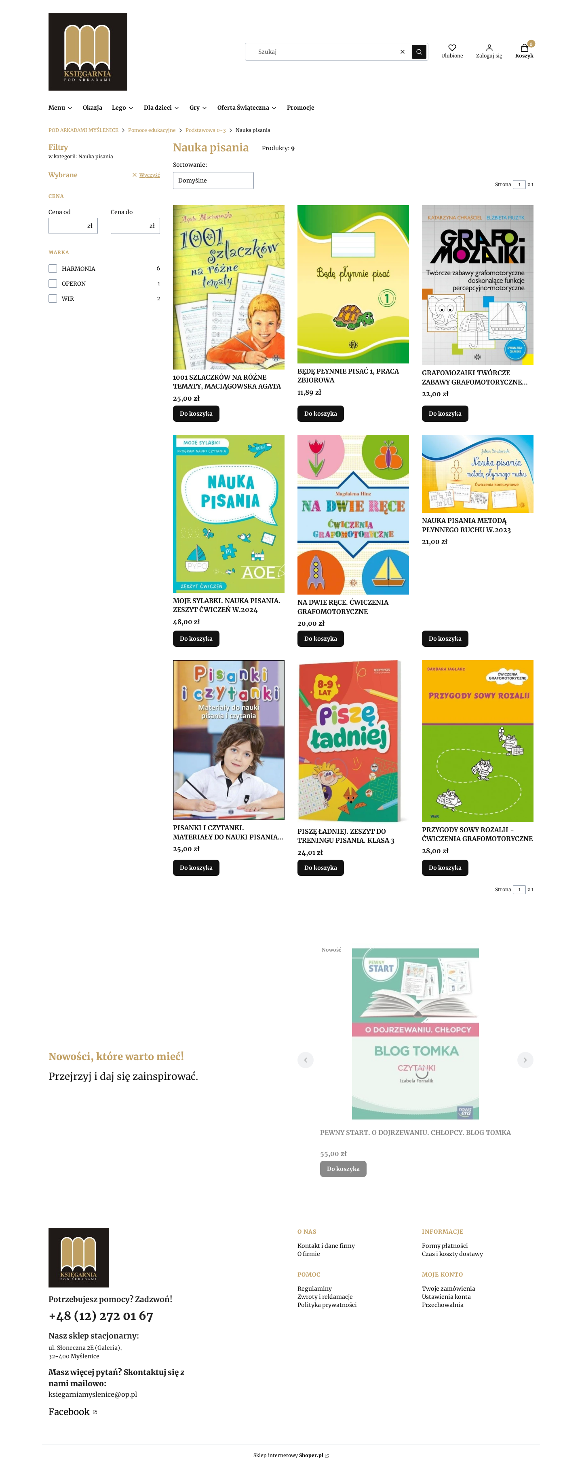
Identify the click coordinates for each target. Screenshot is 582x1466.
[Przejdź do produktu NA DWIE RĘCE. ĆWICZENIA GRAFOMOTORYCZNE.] (353, 515)
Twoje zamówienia (448, 1288)
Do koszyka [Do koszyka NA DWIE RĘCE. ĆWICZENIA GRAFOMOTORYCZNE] (320, 639)
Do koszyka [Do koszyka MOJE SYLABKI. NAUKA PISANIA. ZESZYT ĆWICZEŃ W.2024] (196, 639)
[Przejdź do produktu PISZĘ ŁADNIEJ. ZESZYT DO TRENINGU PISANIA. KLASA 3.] (353, 742)
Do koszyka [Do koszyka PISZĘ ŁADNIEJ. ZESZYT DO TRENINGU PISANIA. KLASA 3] (320, 867)
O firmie (308, 1254)
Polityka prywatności (327, 1305)
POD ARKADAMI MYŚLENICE (83, 130)
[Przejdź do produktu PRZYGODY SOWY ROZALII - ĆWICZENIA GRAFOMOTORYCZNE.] (478, 741)
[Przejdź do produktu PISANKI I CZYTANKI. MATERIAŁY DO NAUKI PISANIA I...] (229, 740)
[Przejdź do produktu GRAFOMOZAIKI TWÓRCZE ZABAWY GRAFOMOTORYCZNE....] (478, 285)
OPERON (74, 283)
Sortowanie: (190, 164)
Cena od (59, 212)
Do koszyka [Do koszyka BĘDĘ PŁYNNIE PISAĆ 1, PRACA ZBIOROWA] (320, 413)
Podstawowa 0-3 (206, 130)
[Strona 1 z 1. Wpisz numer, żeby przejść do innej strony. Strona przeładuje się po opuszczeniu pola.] (519, 184)
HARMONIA (78, 268)
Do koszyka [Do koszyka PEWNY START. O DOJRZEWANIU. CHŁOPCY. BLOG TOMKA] (343, 1169)
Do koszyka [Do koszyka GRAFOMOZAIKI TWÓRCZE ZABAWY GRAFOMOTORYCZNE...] (445, 413)
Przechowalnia (443, 1305)
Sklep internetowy (288, 1455)
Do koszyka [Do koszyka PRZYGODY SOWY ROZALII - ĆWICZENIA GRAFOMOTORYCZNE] (445, 867)
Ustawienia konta (446, 1296)
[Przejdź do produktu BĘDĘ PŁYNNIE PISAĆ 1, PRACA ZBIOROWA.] (353, 284)
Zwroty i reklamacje (325, 1296)
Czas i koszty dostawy (452, 1254)
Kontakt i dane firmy (326, 1245)
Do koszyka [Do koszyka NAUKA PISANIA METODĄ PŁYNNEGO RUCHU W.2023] (445, 639)
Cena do (122, 212)
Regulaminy (314, 1288)
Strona (503, 184)
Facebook (69, 1411)
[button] (419, 52)
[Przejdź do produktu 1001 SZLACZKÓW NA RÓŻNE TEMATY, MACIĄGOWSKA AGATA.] (229, 287)
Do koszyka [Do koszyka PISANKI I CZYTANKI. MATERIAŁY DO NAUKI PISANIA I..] (196, 867)
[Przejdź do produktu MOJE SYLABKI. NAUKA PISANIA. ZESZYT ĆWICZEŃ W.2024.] (229, 514)
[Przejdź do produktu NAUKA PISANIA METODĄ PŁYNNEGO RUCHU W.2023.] (478, 474)
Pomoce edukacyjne (152, 130)
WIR (68, 298)
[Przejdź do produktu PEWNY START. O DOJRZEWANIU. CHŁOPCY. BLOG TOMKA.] (415, 1034)
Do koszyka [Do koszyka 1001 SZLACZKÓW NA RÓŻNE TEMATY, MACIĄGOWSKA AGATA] (196, 413)
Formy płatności (445, 1245)
